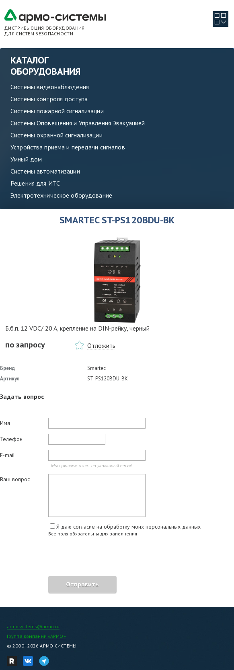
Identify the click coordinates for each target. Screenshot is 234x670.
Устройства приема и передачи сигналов (67, 147)
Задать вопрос (22, 396)
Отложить (101, 345)
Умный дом (26, 159)
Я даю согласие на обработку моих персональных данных (128, 526)
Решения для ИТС (35, 183)
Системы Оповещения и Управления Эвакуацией (77, 123)
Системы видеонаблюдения (49, 87)
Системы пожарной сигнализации (57, 111)
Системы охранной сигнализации (56, 135)
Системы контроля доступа (49, 99)
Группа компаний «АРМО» (36, 636)
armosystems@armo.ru (33, 626)
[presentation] (61, 557)
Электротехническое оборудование (61, 195)
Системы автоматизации (45, 171)
